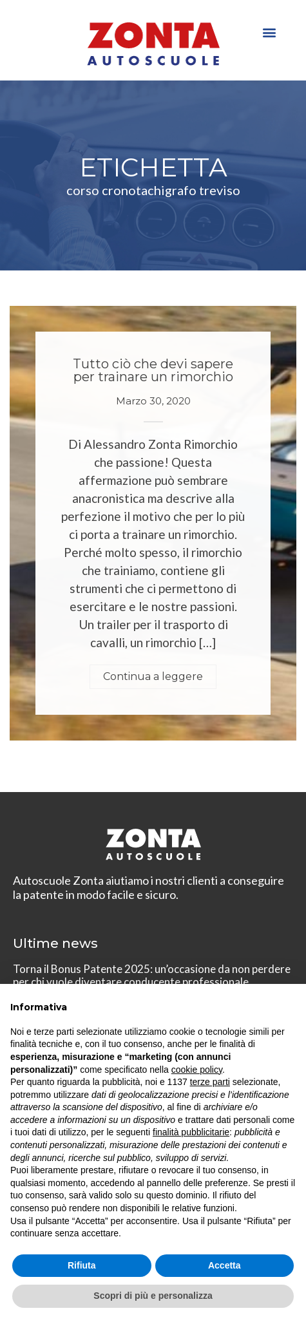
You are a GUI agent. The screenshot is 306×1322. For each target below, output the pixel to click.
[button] (269, 31)
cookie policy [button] (196, 1069)
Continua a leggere (153, 676)
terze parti (210, 1082)
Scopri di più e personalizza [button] (152, 1295)
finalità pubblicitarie (191, 1132)
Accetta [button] (224, 1265)
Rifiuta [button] (82, 1265)
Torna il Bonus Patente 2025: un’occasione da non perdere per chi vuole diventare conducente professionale (152, 975)
